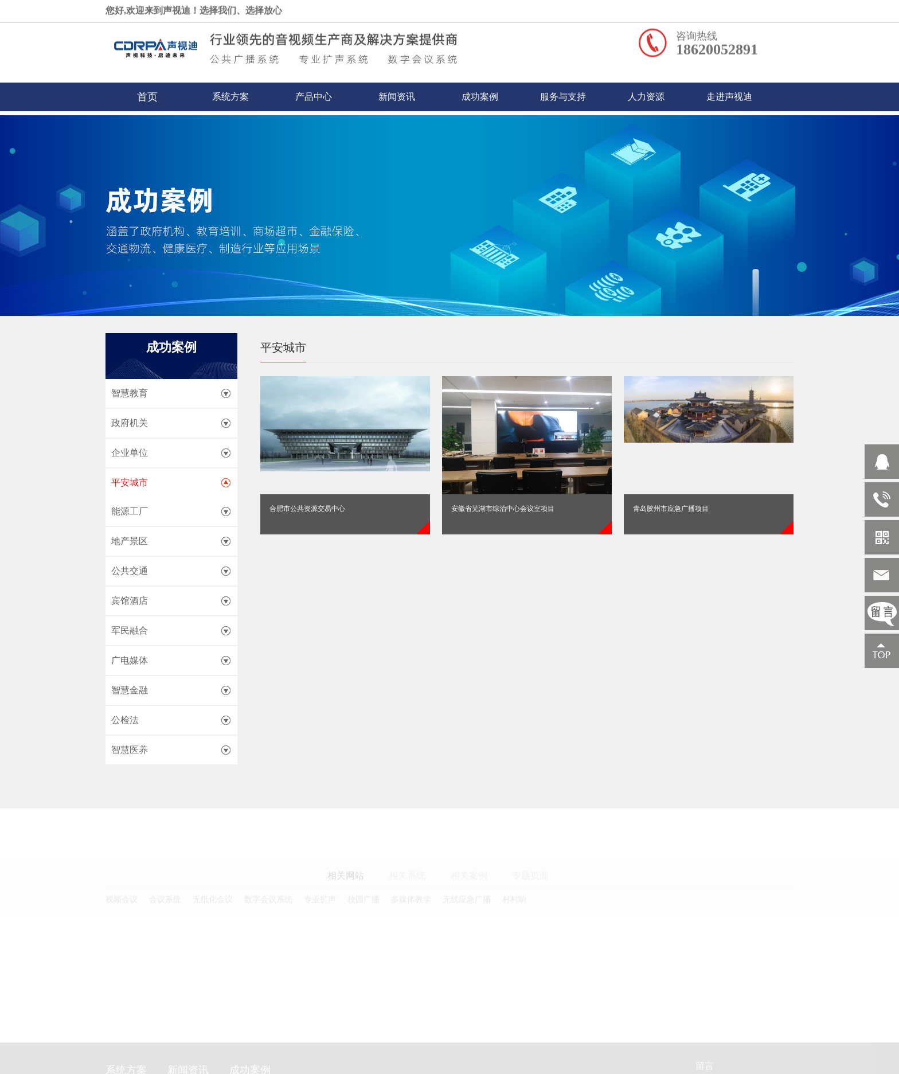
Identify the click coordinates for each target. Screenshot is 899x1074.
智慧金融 (129, 690)
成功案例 (480, 92)
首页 (147, 93)
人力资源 (646, 92)
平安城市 (129, 482)
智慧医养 (129, 750)
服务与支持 (563, 92)
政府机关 (129, 423)
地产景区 (129, 541)
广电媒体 (129, 660)
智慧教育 (129, 393)
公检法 (125, 720)
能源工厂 (129, 511)
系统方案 (230, 92)
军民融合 (129, 630)
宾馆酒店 (129, 601)
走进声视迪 (729, 92)
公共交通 (129, 571)
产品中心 (313, 92)
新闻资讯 (396, 92)
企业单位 (129, 453)
